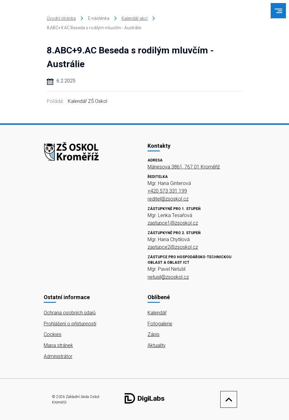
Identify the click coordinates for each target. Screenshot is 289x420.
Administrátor (58, 356)
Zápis (153, 334)
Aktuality (157, 345)
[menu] (278, 11)
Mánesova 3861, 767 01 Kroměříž (184, 167)
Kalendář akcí (135, 18)
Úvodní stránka (61, 18)
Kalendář (157, 313)
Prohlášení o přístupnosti (70, 324)
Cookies (52, 334)
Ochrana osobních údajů (70, 313)
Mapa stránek (58, 345)
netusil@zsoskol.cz (168, 277)
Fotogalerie (160, 324)
